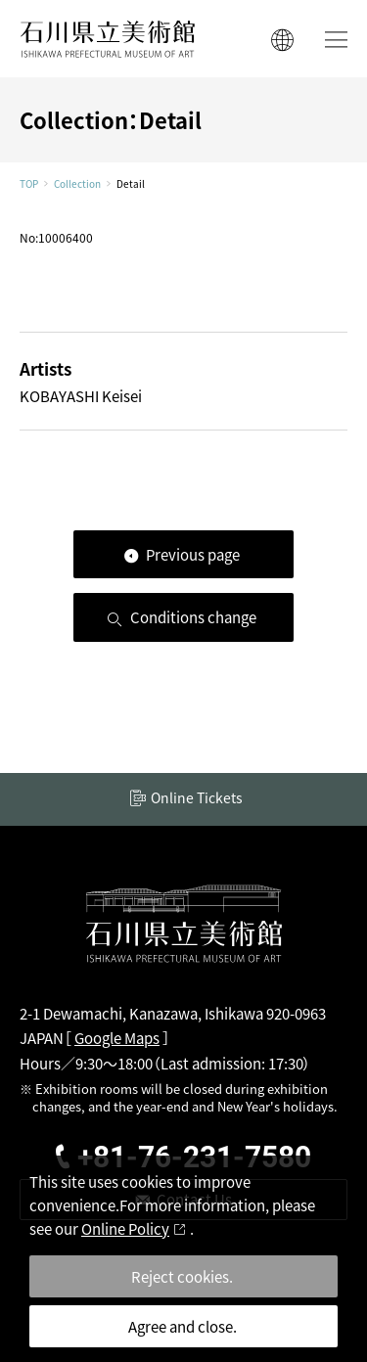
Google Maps (117, 1037)
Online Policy (125, 1228)
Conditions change (193, 617)
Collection (77, 184)
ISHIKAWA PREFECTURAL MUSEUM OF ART (108, 39)
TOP (29, 184)
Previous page (193, 554)
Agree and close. (182, 1326)
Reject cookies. (182, 1276)
